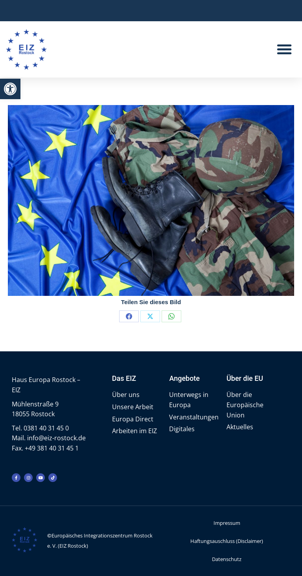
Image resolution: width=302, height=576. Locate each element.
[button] (10, 89)
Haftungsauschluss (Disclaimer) (226, 541)
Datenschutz (226, 559)
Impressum (227, 522)
